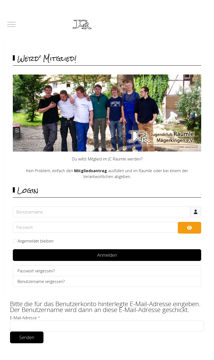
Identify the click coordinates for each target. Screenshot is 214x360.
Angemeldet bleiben (36, 241)
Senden (26, 337)
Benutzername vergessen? (41, 281)
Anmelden (107, 255)
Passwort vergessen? (36, 270)
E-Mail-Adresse (25, 317)
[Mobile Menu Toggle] (11, 24)
